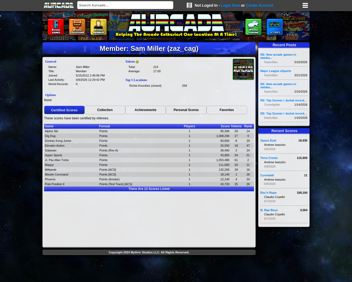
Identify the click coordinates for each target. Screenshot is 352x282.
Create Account (259, 5)
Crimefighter (272, 104)
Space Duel (268, 140)
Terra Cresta (268, 157)
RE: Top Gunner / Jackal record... (283, 100)
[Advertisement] (149, 269)
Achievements (145, 110)
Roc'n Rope (268, 192)
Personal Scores (186, 110)
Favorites (227, 110)
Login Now (230, 5)
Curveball (267, 175)
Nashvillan (271, 62)
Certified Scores (64, 110)
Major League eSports (275, 71)
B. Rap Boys (269, 210)
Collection (105, 110)
